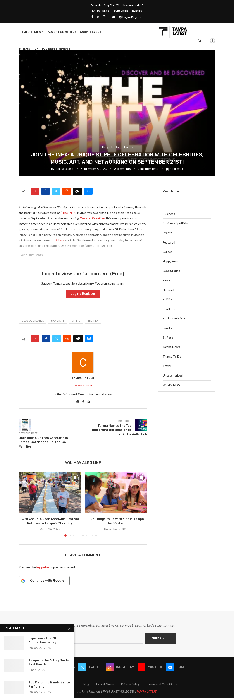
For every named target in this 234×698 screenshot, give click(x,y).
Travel (167, 366)
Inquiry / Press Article (52, 49)
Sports (167, 328)
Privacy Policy (130, 684)
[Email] (113, 17)
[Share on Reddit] (66, 191)
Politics (168, 299)
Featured (169, 242)
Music (167, 280)
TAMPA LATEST (146, 691)
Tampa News (171, 347)
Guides (167, 252)
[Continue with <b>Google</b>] (44, 580)
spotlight (57, 320)
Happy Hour (171, 261)
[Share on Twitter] (56, 191)
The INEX (69, 212)
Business (169, 214)
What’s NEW (171, 385)
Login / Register (83, 294)
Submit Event (90, 31)
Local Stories (30, 32)
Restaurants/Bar (174, 318)
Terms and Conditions (162, 684)
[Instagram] (104, 17)
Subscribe (121, 10)
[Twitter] (98, 17)
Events (137, 10)
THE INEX (93, 320)
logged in (42, 567)
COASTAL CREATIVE (33, 320)
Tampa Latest (64, 168)
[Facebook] (92, 17)
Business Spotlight (175, 223)
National (168, 290)
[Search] (199, 40)
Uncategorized (173, 375)
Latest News (100, 10)
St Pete (76, 320)
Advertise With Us (62, 31)
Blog (86, 684)
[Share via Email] (88, 191)
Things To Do (172, 356)
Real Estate (170, 309)
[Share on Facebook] (45, 191)
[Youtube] (150, 667)
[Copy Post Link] (77, 191)
